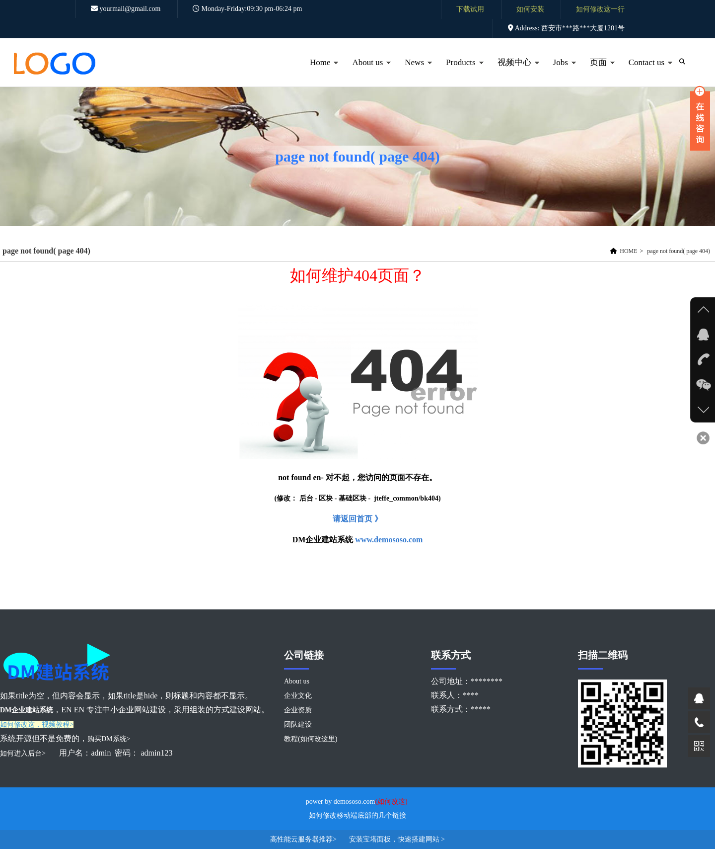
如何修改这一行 (600, 9)
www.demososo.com (389, 539)
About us (366, 72)
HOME (628, 251)
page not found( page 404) (678, 251)
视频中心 (513, 72)
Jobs (559, 72)
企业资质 (298, 710)
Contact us (645, 72)
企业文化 (298, 695)
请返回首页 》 (357, 518)
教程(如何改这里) (310, 739)
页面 (597, 72)
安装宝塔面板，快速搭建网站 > (397, 839)
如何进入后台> (23, 753)
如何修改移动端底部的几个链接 (357, 815)
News (413, 72)
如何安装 (530, 9)
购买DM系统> (108, 739)
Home (319, 72)
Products (459, 72)
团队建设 (298, 724)
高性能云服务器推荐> (304, 839)
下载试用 (470, 9)
